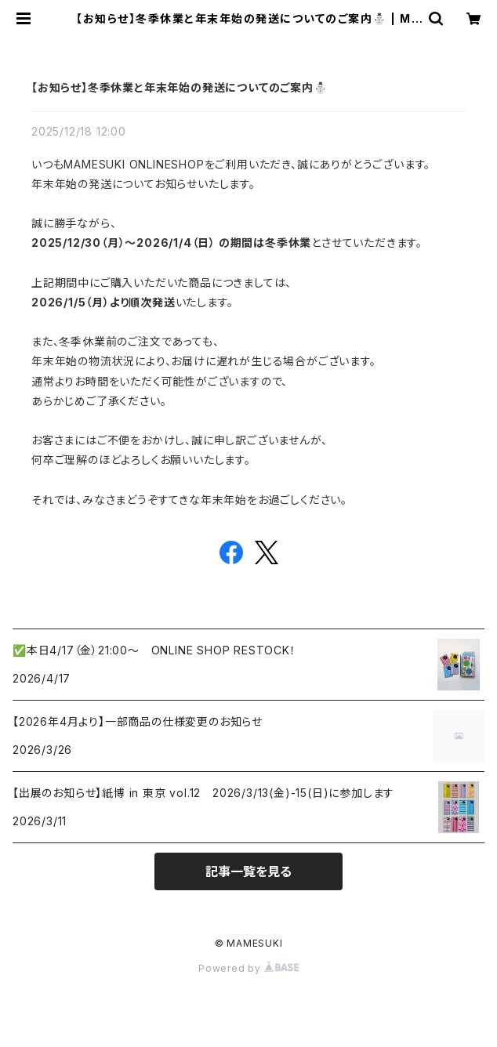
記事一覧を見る (248, 871)
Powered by (248, 968)
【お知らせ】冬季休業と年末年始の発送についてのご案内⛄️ (179, 87)
